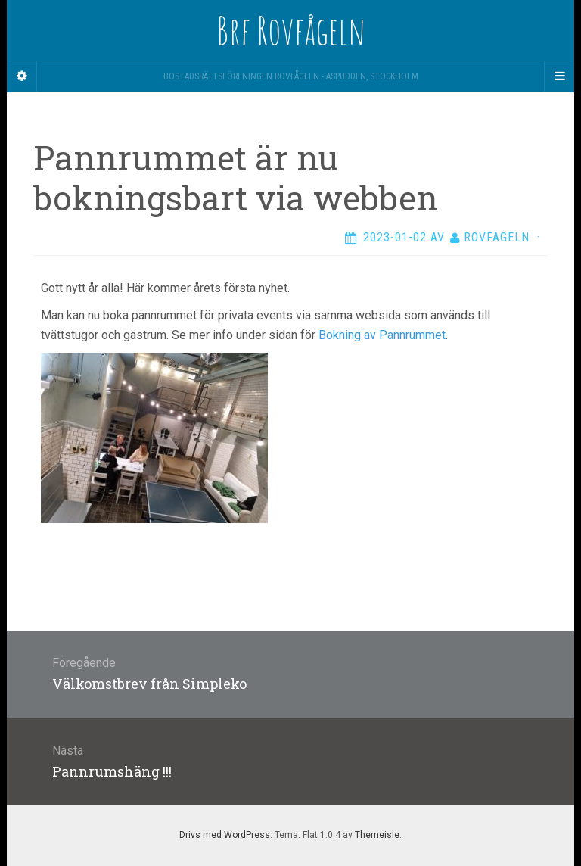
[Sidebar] (22, 76)
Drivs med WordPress (224, 835)
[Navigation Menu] (559, 76)
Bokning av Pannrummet (382, 335)
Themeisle (377, 835)
